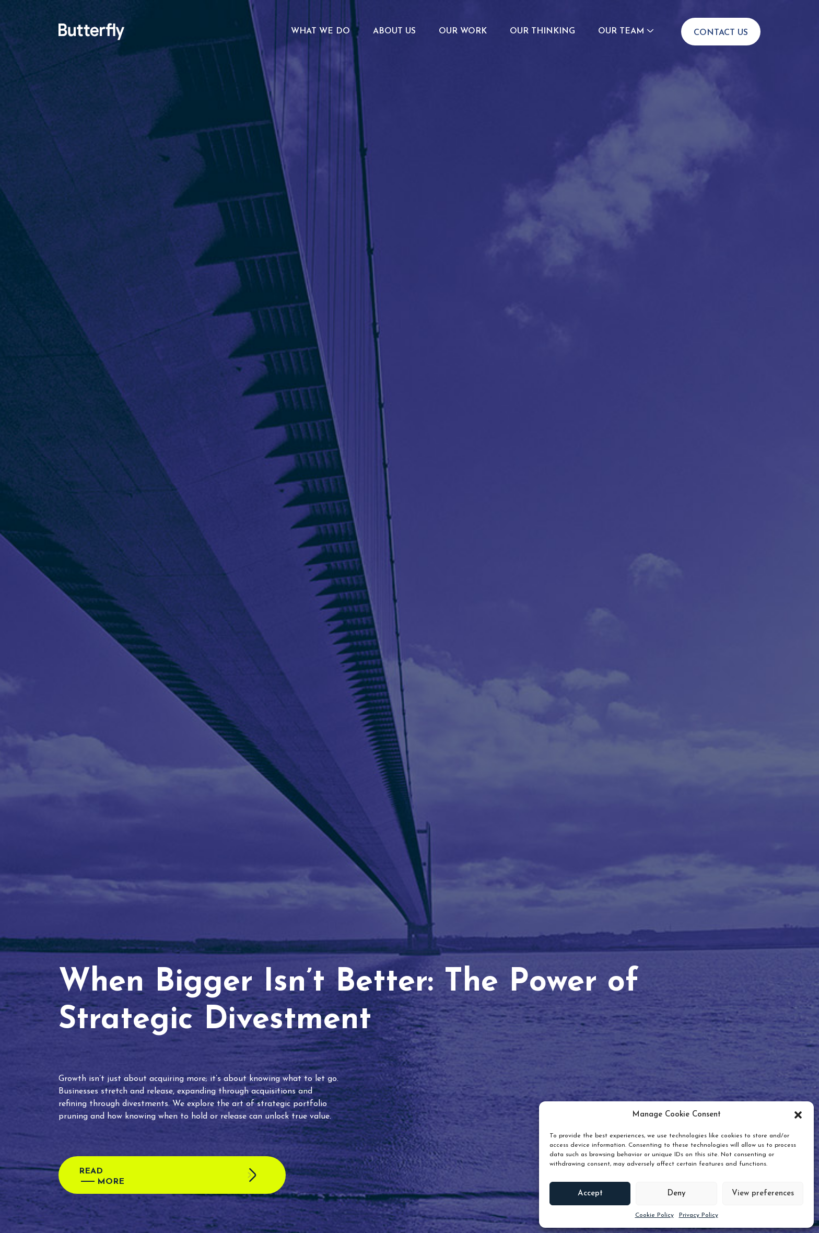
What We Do (320, 31)
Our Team (621, 31)
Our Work (463, 31)
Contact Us (721, 33)
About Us (394, 31)
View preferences (763, 1193)
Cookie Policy (654, 1215)
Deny (676, 1193)
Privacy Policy (698, 1215)
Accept (590, 1193)
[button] (798, 1115)
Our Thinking (542, 31)
